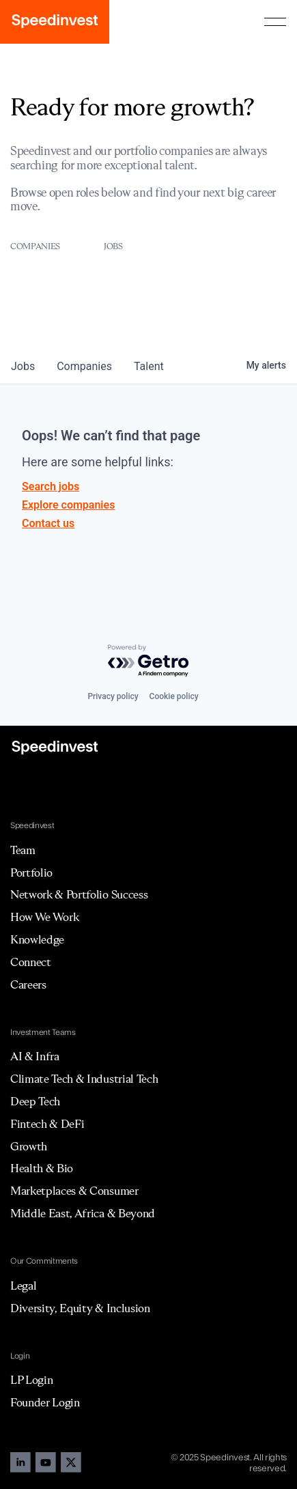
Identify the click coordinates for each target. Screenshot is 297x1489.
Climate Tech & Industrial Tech (84, 1079)
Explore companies (68, 504)
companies (84, 366)
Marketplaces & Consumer (74, 1190)
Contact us (48, 523)
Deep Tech (35, 1101)
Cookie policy (174, 696)
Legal (23, 1285)
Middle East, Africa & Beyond (82, 1213)
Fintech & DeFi (47, 1124)
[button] (275, 22)
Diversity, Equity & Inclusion (80, 1308)
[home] (54, 22)
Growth (28, 1146)
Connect (30, 962)
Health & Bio (41, 1168)
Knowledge (37, 939)
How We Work (44, 917)
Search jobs (50, 486)
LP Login (31, 1380)
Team (23, 850)
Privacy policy (112, 696)
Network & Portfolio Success (78, 894)
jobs (23, 366)
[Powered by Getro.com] (149, 661)
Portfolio (31, 872)
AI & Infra (34, 1056)
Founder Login (45, 1402)
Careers (28, 984)
